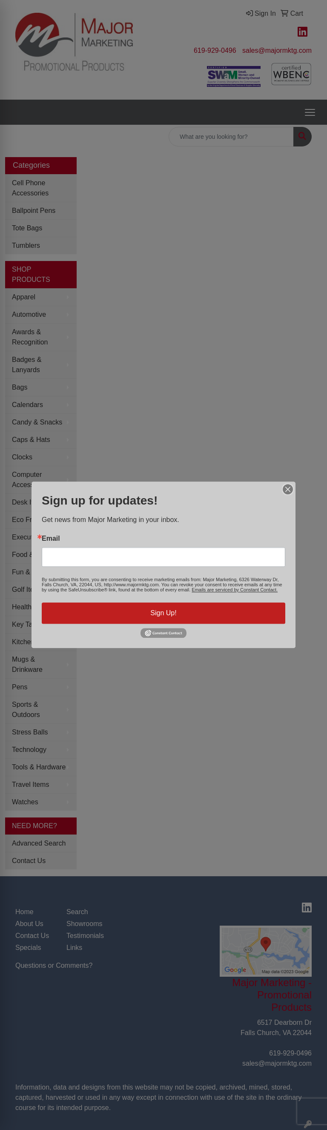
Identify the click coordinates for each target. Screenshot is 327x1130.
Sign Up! (163, 613)
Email (51, 538)
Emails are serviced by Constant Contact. (235, 589)
